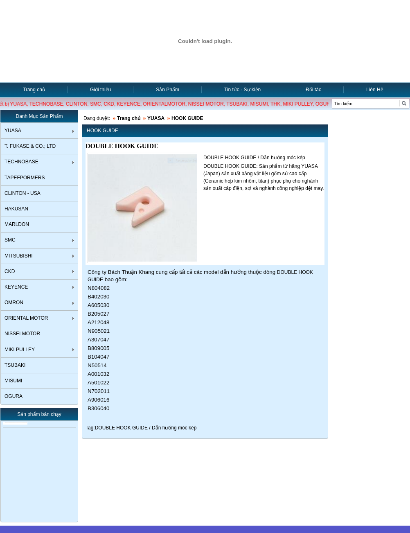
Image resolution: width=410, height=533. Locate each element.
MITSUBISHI (19, 256)
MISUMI (13, 381)
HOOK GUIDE (187, 118)
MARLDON (17, 224)
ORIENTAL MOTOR (26, 318)
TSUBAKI (15, 365)
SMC (10, 240)
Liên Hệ (374, 90)
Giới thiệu (100, 90)
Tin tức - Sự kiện (242, 90)
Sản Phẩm (167, 90)
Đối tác (313, 90)
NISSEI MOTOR (22, 334)
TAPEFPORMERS (25, 178)
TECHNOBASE (21, 162)
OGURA (14, 396)
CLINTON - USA (23, 193)
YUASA (13, 130)
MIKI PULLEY (20, 349)
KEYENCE (16, 287)
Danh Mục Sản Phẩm (39, 116)
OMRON (14, 302)
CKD (10, 271)
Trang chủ (34, 90)
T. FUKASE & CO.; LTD (30, 146)
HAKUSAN (16, 209)
